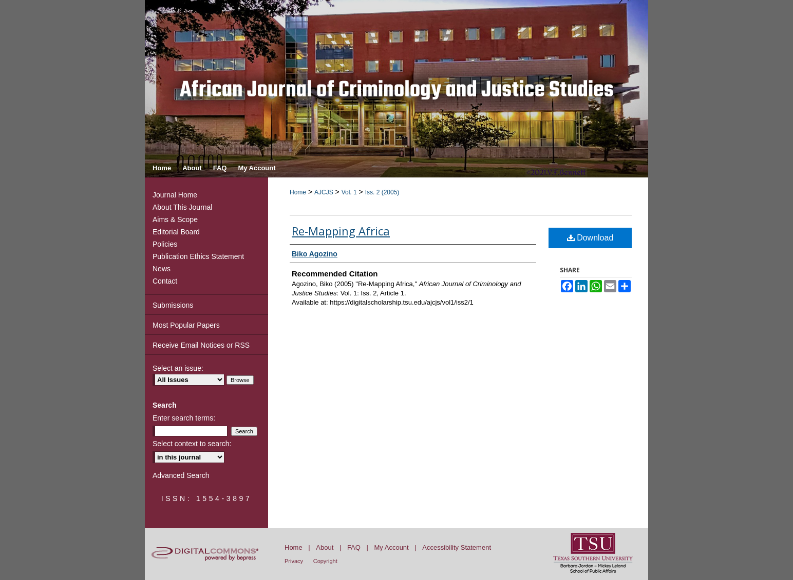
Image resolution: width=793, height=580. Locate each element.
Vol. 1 (349, 192)
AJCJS (323, 192)
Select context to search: (192, 443)
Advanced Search (181, 475)
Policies (165, 244)
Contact (165, 281)
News (162, 269)
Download (590, 237)
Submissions (173, 305)
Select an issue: (178, 368)
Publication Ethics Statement (198, 256)
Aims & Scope (175, 219)
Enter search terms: (184, 418)
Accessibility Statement (456, 547)
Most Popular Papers (186, 325)
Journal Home (175, 195)
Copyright (325, 561)
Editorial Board (176, 232)
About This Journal (182, 207)
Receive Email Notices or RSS (201, 345)
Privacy (294, 561)
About (324, 547)
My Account (391, 547)
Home (298, 192)
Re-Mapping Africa (341, 230)
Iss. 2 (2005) (382, 192)
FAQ (354, 547)
